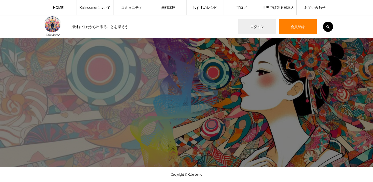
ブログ (241, 8)
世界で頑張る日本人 (278, 8)
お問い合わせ (314, 8)
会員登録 (298, 27)
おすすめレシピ (205, 8)
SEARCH (328, 27)
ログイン (257, 27)
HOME (58, 8)
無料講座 (168, 8)
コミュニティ (131, 8)
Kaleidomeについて (94, 8)
